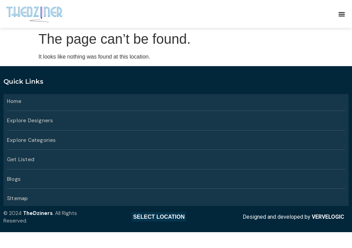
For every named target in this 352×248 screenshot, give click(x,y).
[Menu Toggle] (341, 14)
